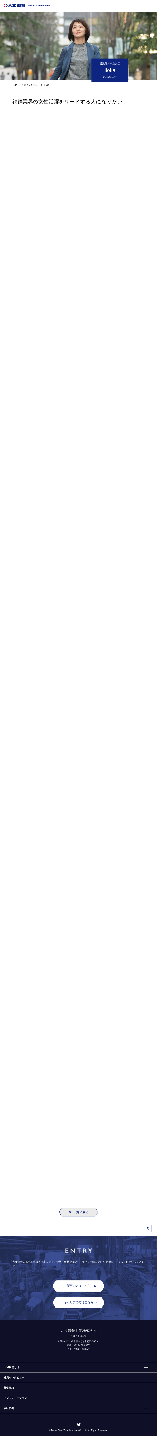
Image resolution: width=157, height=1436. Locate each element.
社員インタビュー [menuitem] (14, 1377)
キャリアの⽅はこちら (78, 1302)
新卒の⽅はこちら (78, 1285)
